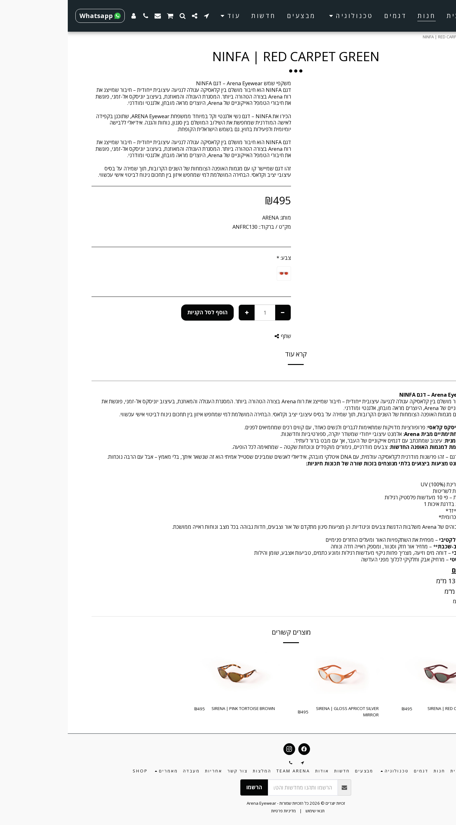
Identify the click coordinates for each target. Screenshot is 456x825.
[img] (374, 675)
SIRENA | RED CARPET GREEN (387, 708)
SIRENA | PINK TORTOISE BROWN (175, 708)
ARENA (202, 217)
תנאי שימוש (247, 811)
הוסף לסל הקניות (139, 312)
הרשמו (186, 787)
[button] (282, 15)
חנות (417, 37)
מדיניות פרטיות (215, 811)
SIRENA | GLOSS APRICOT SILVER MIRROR (279, 712)
